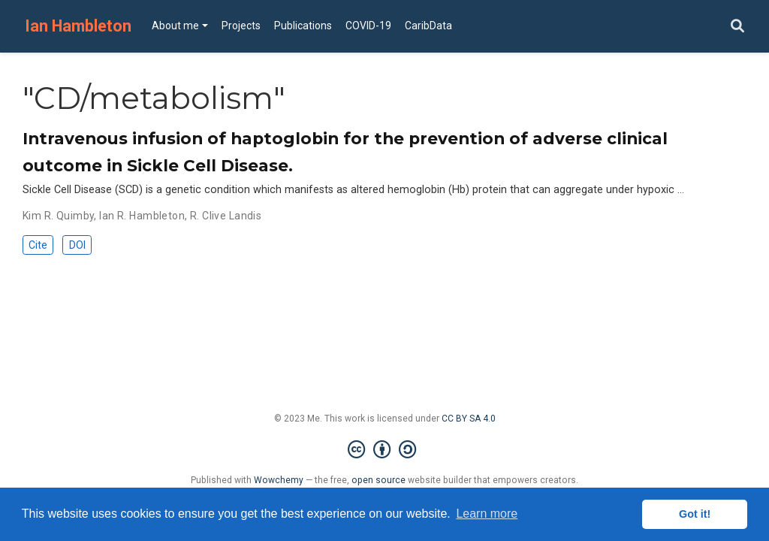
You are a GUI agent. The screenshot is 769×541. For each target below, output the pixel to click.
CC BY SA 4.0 (469, 418)
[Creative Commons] (385, 450)
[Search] (737, 26)
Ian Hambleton (78, 26)
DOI (77, 245)
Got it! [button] (694, 514)
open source (378, 480)
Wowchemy (278, 480)
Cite (38, 245)
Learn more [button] (486, 513)
